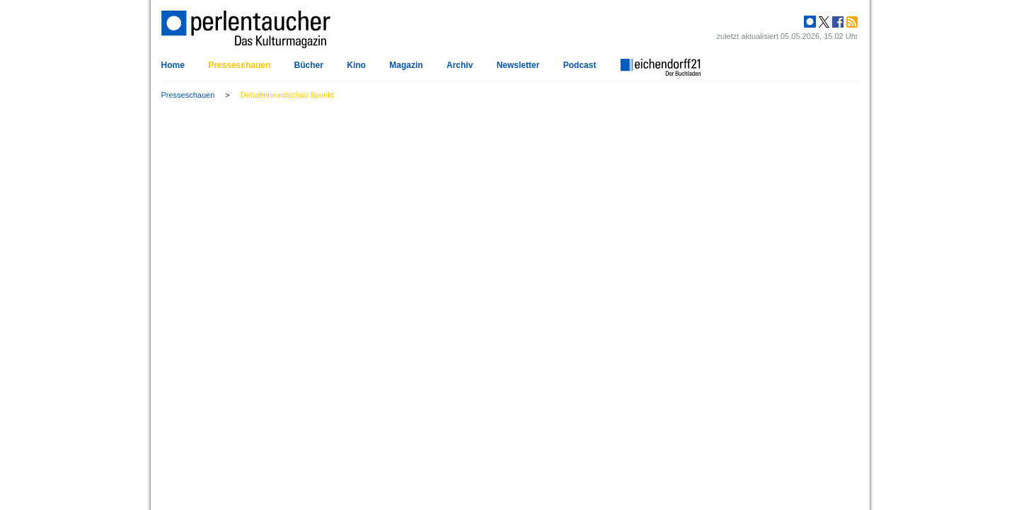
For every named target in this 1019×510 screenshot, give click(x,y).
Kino (356, 65)
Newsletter (518, 65)
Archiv (460, 65)
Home (173, 65)
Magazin (405, 65)
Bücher (308, 65)
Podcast (580, 65)
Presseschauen (239, 65)
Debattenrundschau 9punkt (287, 95)
